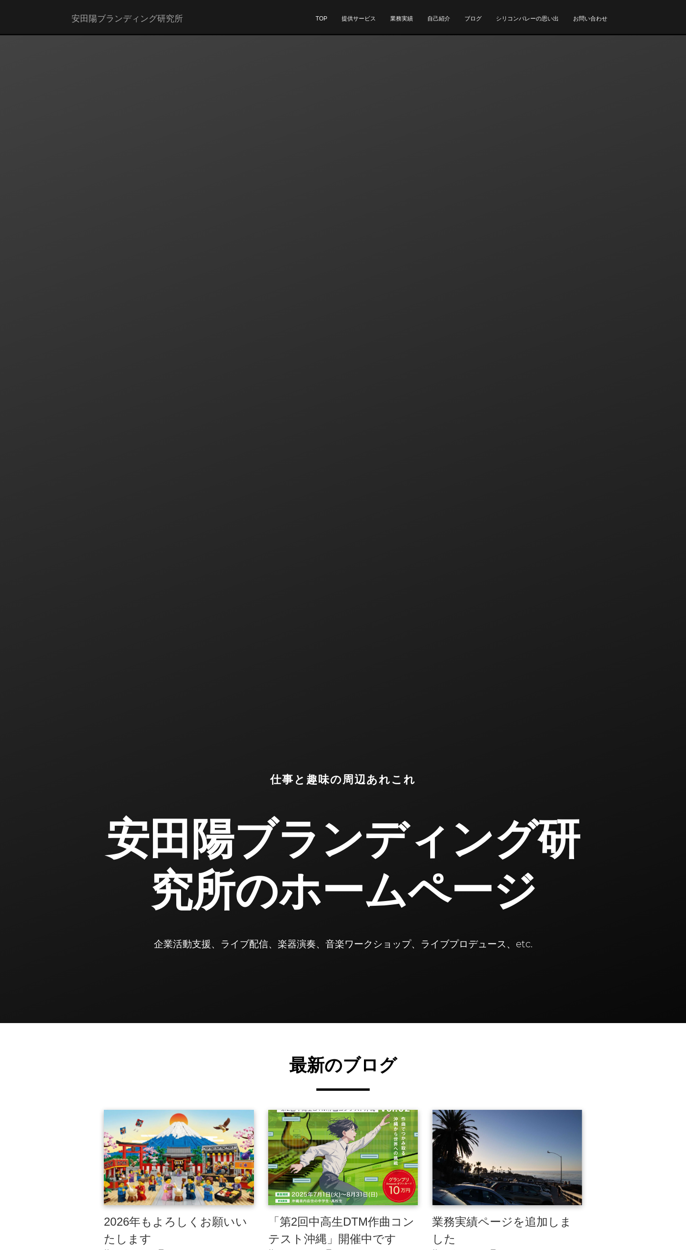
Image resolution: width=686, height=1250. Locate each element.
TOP (321, 24)
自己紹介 (438, 24)
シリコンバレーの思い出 (527, 24)
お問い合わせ (590, 24)
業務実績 (401, 24)
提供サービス (359, 24)
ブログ (473, 24)
